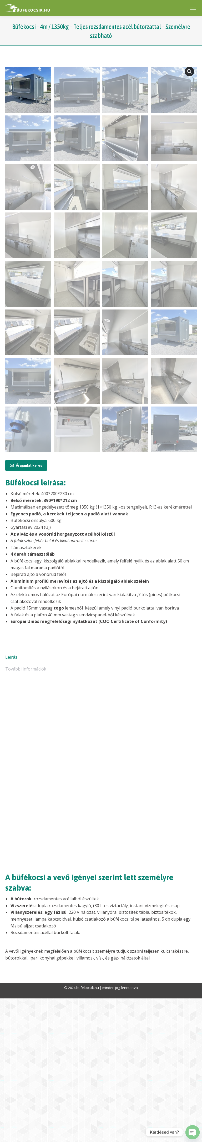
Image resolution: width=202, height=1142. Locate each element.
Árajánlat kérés (26, 609)
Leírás (11, 801)
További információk (25, 812)
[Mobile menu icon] (192, 8)
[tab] (101, 798)
